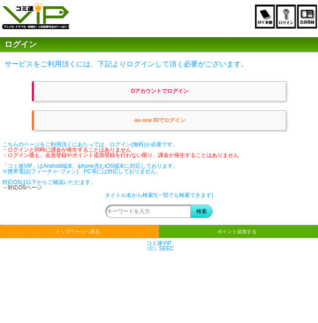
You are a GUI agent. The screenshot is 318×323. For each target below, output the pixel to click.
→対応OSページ (22, 187)
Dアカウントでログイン (160, 91)
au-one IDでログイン (160, 120)
